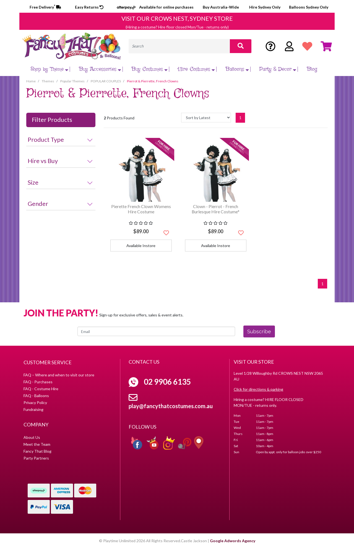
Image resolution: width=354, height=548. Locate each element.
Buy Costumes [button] (150, 69)
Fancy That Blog (37, 451)
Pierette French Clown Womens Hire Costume (141, 209)
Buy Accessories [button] (101, 69)
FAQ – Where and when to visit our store (59, 375)
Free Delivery (45, 7)
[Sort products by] (206, 117)
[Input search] (179, 46)
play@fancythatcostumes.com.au (171, 406)
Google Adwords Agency (232, 540)
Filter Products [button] (52, 119)
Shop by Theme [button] (50, 69)
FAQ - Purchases (38, 381)
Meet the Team (37, 444)
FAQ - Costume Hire (41, 388)
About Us (32, 437)
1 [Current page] (240, 117)
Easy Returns (89, 7)
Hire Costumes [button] (197, 69)
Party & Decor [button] (278, 69)
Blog (312, 69)
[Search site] (241, 46)
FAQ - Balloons (36, 395)
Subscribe (259, 331)
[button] (166, 232)
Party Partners (36, 458)
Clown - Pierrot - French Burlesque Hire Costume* (216, 209)
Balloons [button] (238, 69)
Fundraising (33, 409)
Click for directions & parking (258, 389)
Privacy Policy (35, 402)
